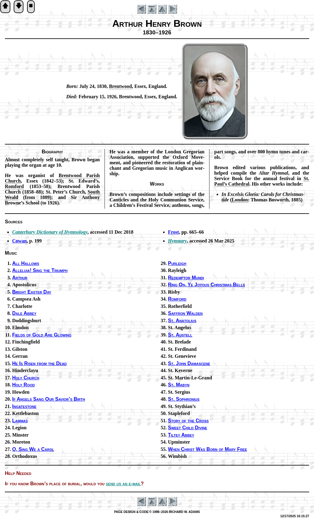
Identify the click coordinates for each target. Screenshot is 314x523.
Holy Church (25, 377)
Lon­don (240, 199)
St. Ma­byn (179, 384)
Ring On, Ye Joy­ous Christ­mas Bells (206, 284)
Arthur (19, 277)
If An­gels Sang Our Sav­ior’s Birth (48, 399)
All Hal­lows (25, 263)
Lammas (20, 420)
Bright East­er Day (31, 292)
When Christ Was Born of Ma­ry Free (207, 449)
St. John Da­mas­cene (189, 363)
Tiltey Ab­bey (181, 435)
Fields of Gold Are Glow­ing (42, 334)
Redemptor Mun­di (186, 277)
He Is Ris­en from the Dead (39, 363)
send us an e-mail (123, 483)
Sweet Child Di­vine (187, 427)
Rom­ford (14, 186)
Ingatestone (24, 406)
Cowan (19, 240)
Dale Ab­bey (24, 313)
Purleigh (177, 263)
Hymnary (177, 240)
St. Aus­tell (180, 334)
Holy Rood (23, 384)
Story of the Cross (188, 420)
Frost (173, 232)
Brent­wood (120, 86)
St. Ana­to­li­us (182, 320)
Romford (177, 299)
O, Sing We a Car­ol (33, 449)
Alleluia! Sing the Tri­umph (40, 270)
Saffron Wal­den (185, 313)
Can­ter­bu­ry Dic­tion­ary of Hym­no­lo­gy (50, 232)
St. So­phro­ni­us (184, 399)
